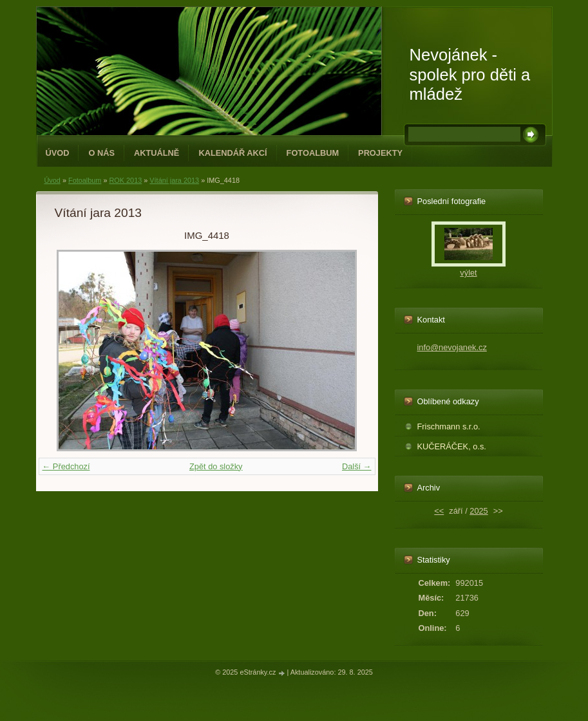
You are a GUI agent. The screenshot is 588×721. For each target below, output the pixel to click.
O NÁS (101, 153)
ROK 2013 (125, 180)
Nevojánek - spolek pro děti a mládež (470, 74)
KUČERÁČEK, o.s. (451, 446)
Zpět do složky (216, 466)
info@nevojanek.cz (452, 347)
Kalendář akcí (232, 153)
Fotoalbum (313, 153)
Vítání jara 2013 (174, 180)
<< (439, 511)
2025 (478, 511)
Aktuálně (156, 153)
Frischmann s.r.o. (448, 426)
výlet (468, 272)
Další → (357, 466)
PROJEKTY (380, 153)
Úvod (58, 153)
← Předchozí (66, 466)
